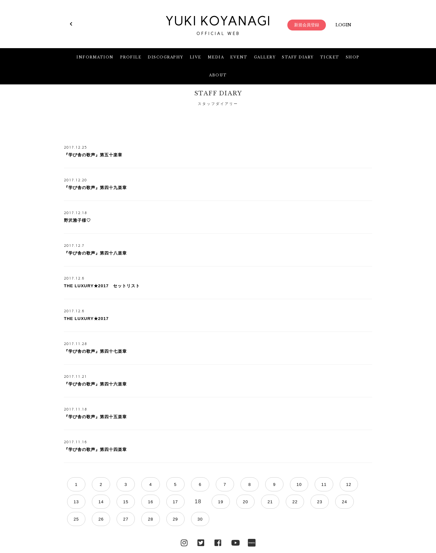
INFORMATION (95, 57)
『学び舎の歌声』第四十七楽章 (95, 351)
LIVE (195, 57)
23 (218, 501)
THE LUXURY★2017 (86, 318)
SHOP (353, 57)
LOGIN (343, 25)
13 (320, 484)
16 (74, 501)
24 (238, 501)
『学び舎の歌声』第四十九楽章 (95, 187)
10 (259, 484)
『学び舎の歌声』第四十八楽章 (95, 253)
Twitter (201, 525)
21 (176, 501)
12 (300, 484)
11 (279, 484)
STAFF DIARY (298, 57)
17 (94, 501)
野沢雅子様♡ (77, 220)
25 (259, 501)
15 (361, 484)
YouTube (235, 525)
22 (197, 501)
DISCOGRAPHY (165, 57)
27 (300, 501)
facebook (218, 525)
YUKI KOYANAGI (218, 25)
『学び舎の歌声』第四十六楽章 (95, 384)
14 (341, 484)
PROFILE (131, 57)
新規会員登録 (306, 25)
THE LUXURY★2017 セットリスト (102, 285)
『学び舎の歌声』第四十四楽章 (95, 449)
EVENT (239, 57)
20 (156, 501)
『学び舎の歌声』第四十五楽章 (95, 416)
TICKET (329, 57)
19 (135, 501)
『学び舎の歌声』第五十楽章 (93, 154)
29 (341, 501)
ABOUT (218, 75)
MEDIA (216, 57)
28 (320, 501)
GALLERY (265, 57)
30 (361, 501)
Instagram (184, 525)
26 (279, 501)
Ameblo (252, 525)
